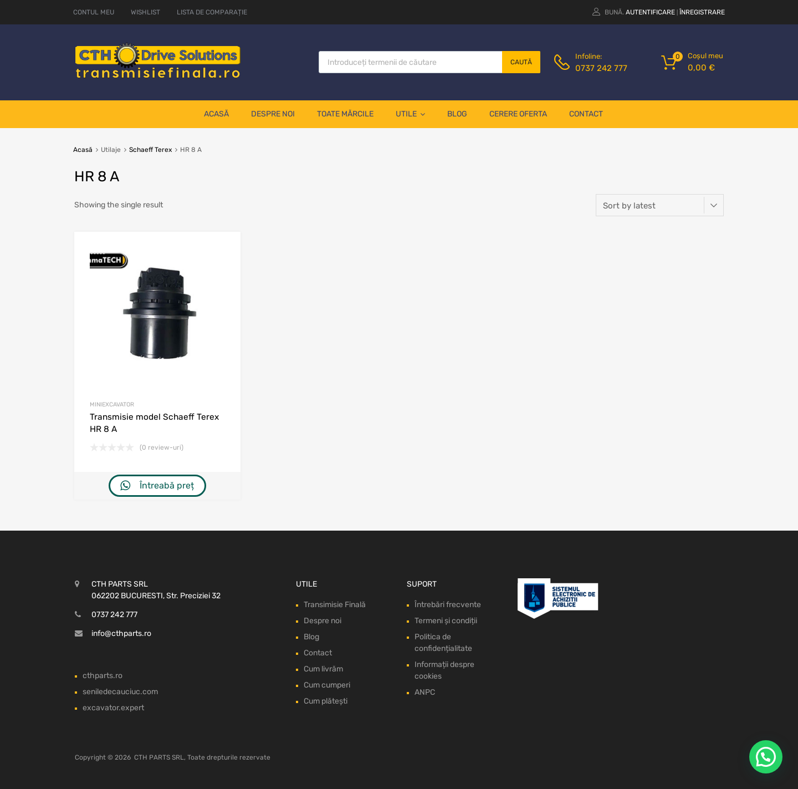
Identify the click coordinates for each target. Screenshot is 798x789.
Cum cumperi (327, 685)
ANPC (425, 692)
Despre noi (273, 114)
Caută (521, 62)
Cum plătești (325, 701)
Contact (586, 114)
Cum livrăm (323, 669)
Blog (457, 114)
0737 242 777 (601, 68)
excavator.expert (113, 707)
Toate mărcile (345, 114)
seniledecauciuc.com (120, 691)
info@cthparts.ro (121, 633)
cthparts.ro (102, 675)
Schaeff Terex (150, 150)
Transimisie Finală (335, 604)
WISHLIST (145, 12)
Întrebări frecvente (448, 604)
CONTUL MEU (93, 12)
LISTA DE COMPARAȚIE (212, 12)
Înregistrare (702, 12)
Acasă (216, 114)
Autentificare (650, 12)
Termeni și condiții (446, 620)
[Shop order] (660, 205)
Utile (410, 114)
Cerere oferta (518, 114)
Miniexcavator (112, 404)
